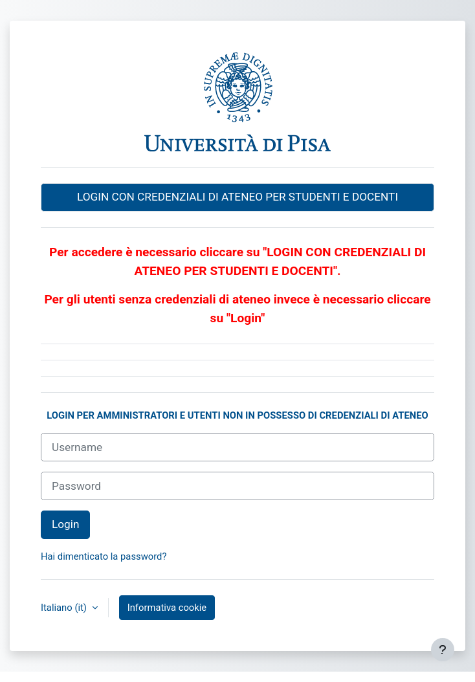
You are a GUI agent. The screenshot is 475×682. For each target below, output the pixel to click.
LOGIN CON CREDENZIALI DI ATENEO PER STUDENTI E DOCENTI (237, 196)
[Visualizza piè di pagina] (442, 649)
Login (65, 524)
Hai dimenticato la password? (103, 556)
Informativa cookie (166, 607)
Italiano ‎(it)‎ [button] (65, 607)
